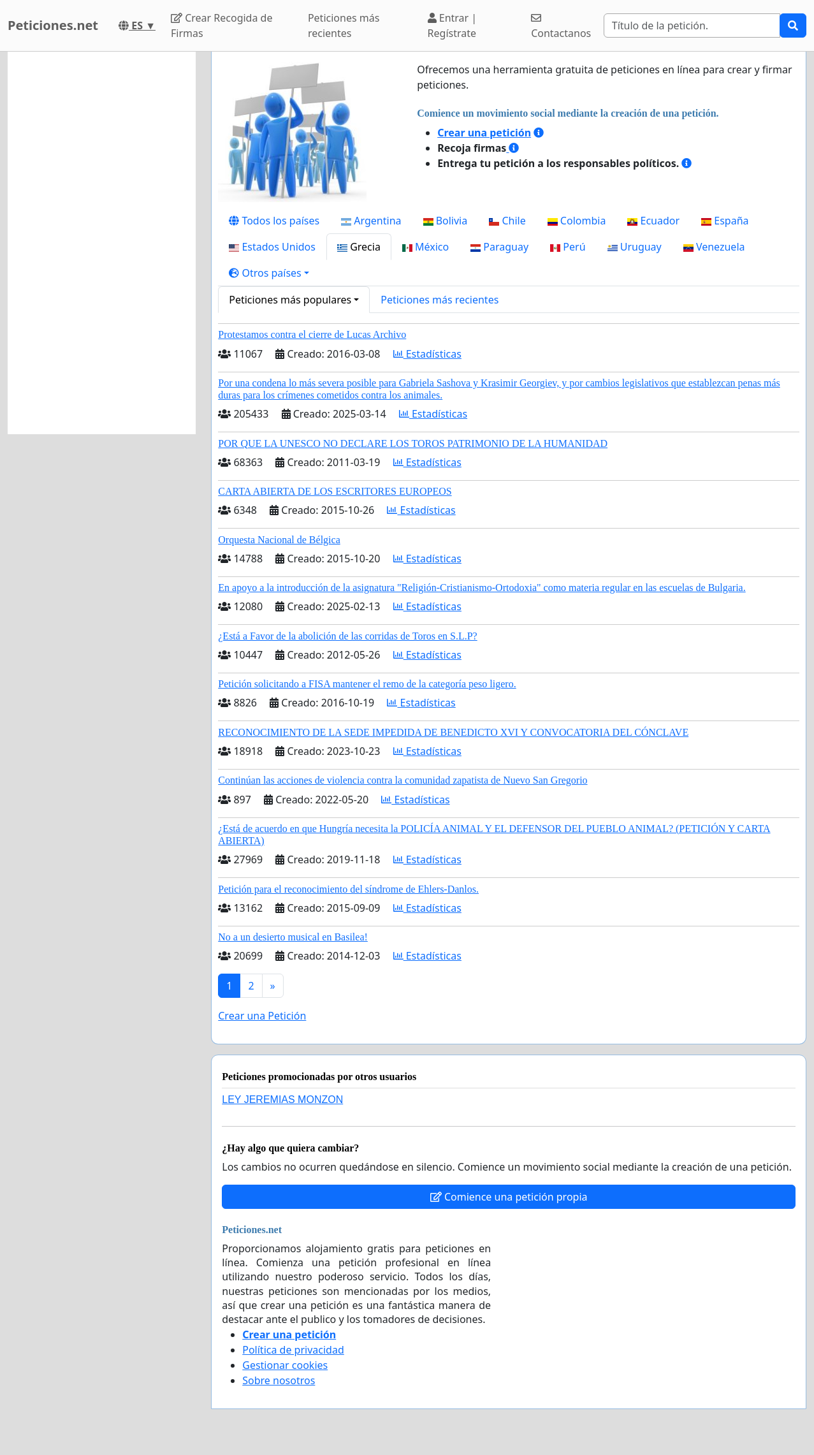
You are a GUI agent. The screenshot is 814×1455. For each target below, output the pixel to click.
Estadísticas (427, 354)
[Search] (692, 25)
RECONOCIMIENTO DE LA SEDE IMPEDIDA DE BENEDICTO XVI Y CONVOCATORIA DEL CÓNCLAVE (453, 732)
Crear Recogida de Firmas (221, 25)
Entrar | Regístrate (452, 25)
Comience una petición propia (509, 1197)
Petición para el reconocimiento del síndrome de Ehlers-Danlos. (348, 889)
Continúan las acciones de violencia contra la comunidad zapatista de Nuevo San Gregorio (402, 780)
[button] (269, 273)
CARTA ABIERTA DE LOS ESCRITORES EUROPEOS (334, 491)
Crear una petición (484, 133)
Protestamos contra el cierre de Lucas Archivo (312, 334)
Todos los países (274, 221)
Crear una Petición (262, 1016)
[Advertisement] (102, 243)
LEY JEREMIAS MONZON (282, 1099)
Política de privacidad (293, 1350)
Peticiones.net (53, 25)
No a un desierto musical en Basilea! (293, 937)
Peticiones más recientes (343, 25)
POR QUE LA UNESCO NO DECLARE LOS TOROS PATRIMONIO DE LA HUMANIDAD (412, 443)
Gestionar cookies (285, 1365)
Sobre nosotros (278, 1380)
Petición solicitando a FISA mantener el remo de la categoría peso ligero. (367, 683)
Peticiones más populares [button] (290, 300)
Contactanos (561, 26)
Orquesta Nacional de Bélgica (279, 539)
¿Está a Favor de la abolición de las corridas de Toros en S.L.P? (347, 636)
